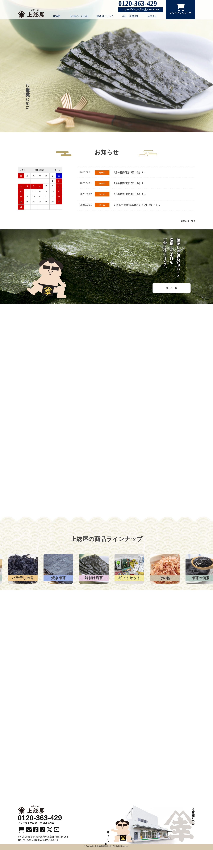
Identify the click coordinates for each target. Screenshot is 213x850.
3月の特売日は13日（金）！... (130, 194)
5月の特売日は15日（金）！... (130, 172)
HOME (56, 16)
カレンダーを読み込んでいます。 (40, 189)
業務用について (105, 16)
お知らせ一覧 (188, 221)
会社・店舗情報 (130, 16)
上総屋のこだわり (78, 16)
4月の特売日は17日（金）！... (130, 183)
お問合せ (152, 16)
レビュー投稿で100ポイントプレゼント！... (137, 205)
